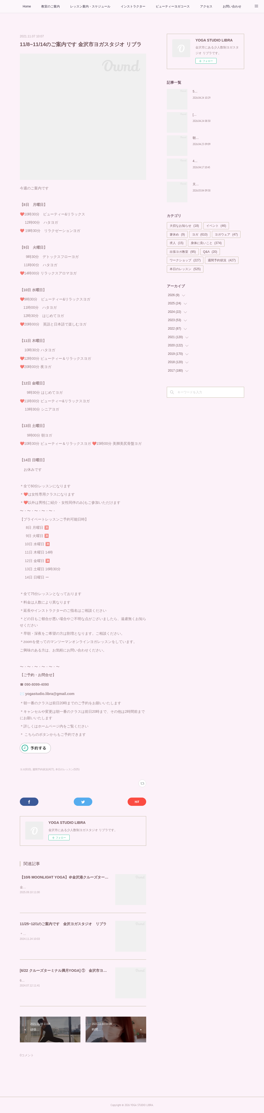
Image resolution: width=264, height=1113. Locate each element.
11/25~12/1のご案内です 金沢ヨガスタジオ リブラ (63, 924)
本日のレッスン (185, 269)
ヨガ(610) (25, 769)
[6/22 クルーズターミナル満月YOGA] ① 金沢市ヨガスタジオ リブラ (78, 970)
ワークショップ (185, 260)
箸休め (177, 234)
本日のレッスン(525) (67, 769)
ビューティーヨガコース (173, 6)
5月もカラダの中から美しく (212, 91)
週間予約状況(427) (43, 769)
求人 (176, 243)
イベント (216, 226)
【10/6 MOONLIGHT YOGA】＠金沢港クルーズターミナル (68, 877)
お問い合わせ (232, 6)
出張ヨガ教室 (183, 252)
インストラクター (133, 6)
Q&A (210, 252)
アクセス (206, 6)
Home (27, 6)
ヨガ (200, 234)
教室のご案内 (50, 6)
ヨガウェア (226, 234)
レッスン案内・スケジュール (90, 6)
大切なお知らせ (184, 226)
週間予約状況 (222, 260)
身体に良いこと (206, 243)
